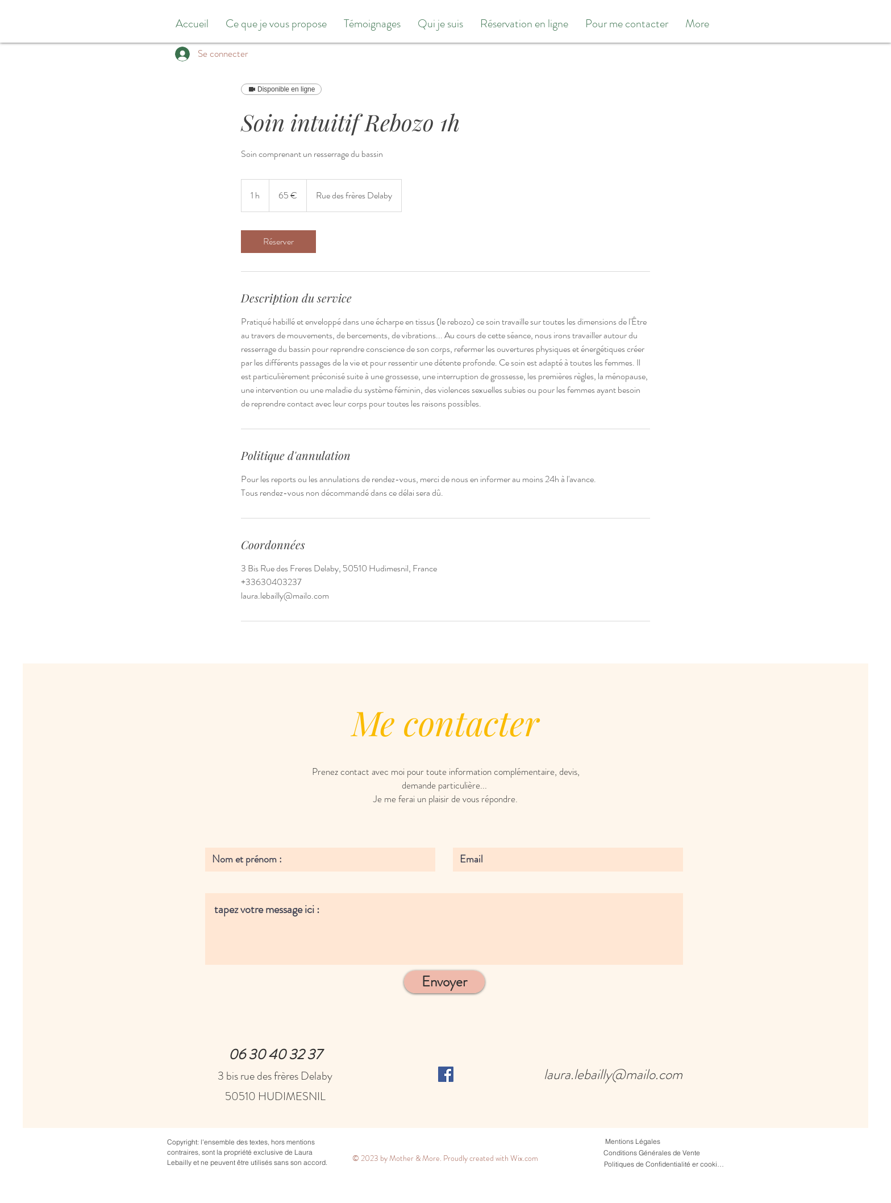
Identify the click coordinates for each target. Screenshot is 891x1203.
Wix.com (524, 1158)
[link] (278, 241)
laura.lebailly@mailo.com (613, 1074)
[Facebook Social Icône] (445, 1074)
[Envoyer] (444, 981)
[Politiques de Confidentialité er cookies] (664, 1163)
